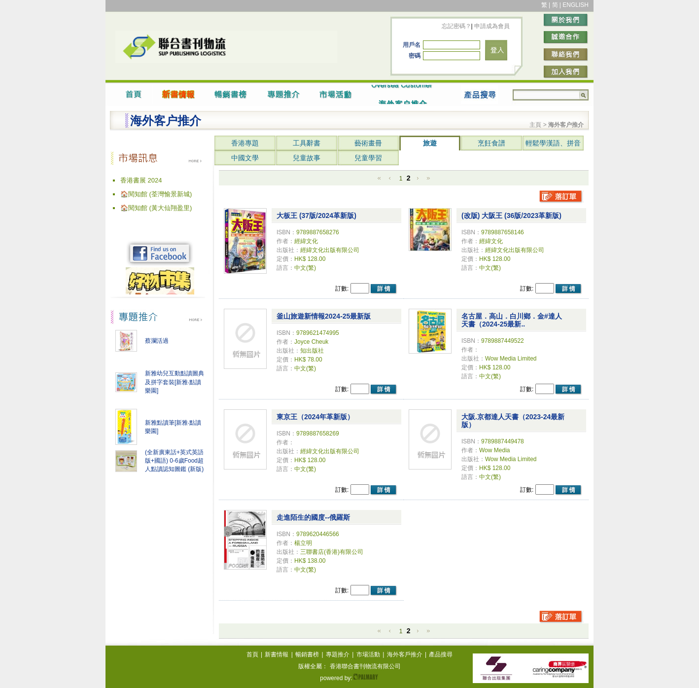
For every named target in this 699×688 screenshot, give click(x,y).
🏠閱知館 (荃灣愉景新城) (156, 194)
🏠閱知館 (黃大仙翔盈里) (156, 208)
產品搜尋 (441, 654)
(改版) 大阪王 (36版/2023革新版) (511, 215)
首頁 (252, 654)
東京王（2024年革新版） (315, 417)
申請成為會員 (491, 26)
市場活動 (368, 654)
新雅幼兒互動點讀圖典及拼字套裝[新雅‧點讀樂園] (174, 382)
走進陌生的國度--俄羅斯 (313, 517)
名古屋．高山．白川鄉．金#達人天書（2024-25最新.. (511, 320)
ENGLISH (575, 4)
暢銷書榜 (307, 654)
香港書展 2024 (141, 180)
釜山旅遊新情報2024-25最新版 (324, 316)
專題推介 (338, 654)
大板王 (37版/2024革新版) (316, 215)
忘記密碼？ (456, 26)
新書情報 (276, 654)
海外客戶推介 (404, 654)
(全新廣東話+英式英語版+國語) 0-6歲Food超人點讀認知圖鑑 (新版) (174, 460)
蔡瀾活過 (157, 340)
